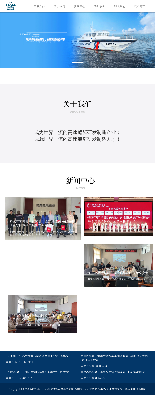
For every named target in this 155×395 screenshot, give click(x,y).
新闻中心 (79, 6)
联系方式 (139, 6)
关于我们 (59, 6)
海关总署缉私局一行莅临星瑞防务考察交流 (118, 273)
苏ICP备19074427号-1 (98, 389)
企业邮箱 (141, 389)
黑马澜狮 (130, 389)
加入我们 (119, 6)
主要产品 (39, 6)
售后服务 (99, 6)
